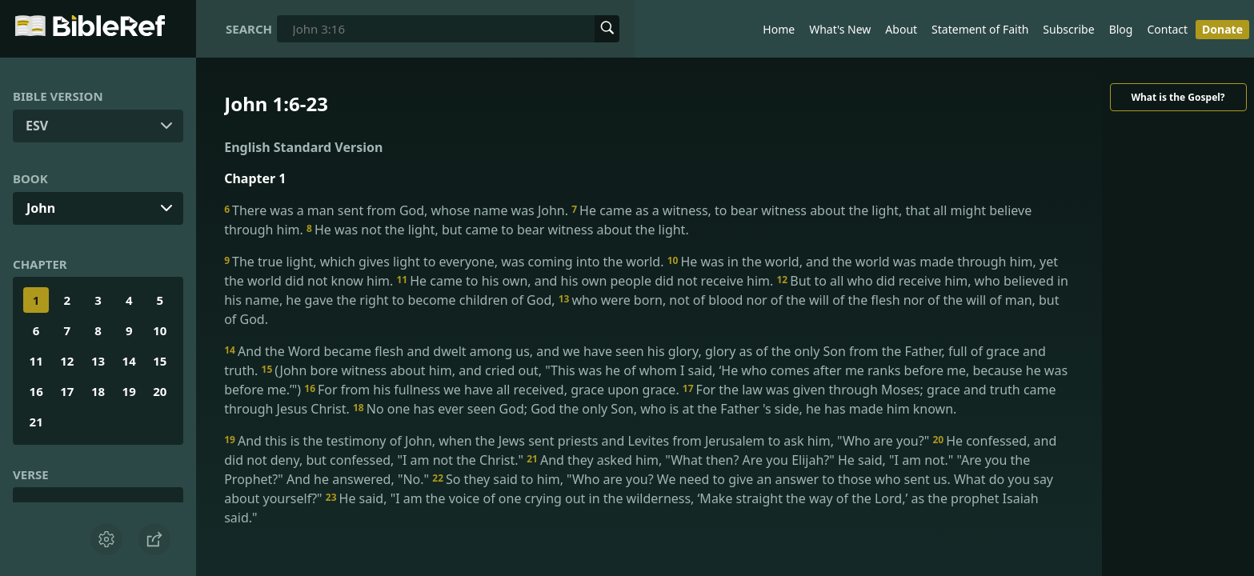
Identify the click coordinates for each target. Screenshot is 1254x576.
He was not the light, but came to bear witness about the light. (497, 229)
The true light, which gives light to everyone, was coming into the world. (445, 261)
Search (249, 29)
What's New (840, 29)
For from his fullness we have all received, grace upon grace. (493, 389)
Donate (1222, 29)
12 (67, 361)
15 (159, 361)
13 (98, 361)
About (901, 29)
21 (36, 422)
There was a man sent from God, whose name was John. (397, 210)
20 (159, 391)
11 (36, 361)
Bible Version (58, 96)
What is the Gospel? (1177, 97)
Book (30, 178)
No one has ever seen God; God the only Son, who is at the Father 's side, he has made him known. (654, 409)
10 (159, 330)
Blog (1121, 29)
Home (779, 29)
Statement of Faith (979, 29)
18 (98, 391)
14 (129, 361)
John (40, 208)
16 (36, 391)
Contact (1167, 29)
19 (129, 391)
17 (67, 391)
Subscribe (1068, 29)
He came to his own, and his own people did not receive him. (586, 281)
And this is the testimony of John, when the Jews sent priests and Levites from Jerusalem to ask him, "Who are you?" (578, 441)
